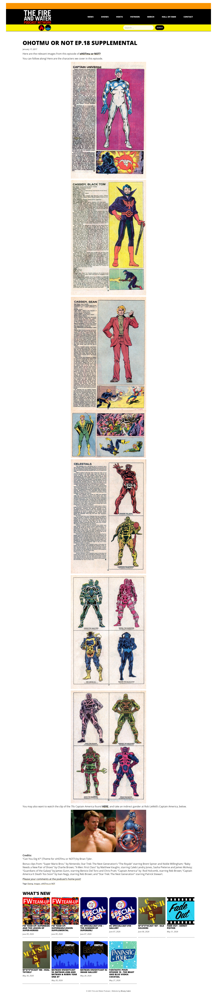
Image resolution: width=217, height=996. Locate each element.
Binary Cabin (126, 991)
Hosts (119, 16)
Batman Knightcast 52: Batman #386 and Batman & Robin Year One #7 (64, 973)
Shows (105, 16)
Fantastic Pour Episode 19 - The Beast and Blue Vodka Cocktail (121, 973)
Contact (188, 16)
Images (37, 883)
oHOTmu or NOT (48, 883)
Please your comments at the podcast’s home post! (52, 879)
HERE (105, 806)
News (91, 16)
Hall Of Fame (169, 16)
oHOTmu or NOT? (90, 53)
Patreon (135, 16)
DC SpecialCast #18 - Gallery (120, 926)
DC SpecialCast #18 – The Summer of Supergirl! (92, 928)
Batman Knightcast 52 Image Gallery (93, 971)
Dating (30, 883)
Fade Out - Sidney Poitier (177, 926)
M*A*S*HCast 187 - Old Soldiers (151, 926)
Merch (150, 16)
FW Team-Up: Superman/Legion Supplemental (62, 928)
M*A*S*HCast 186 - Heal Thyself (36, 971)
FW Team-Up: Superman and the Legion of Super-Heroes (36, 928)
